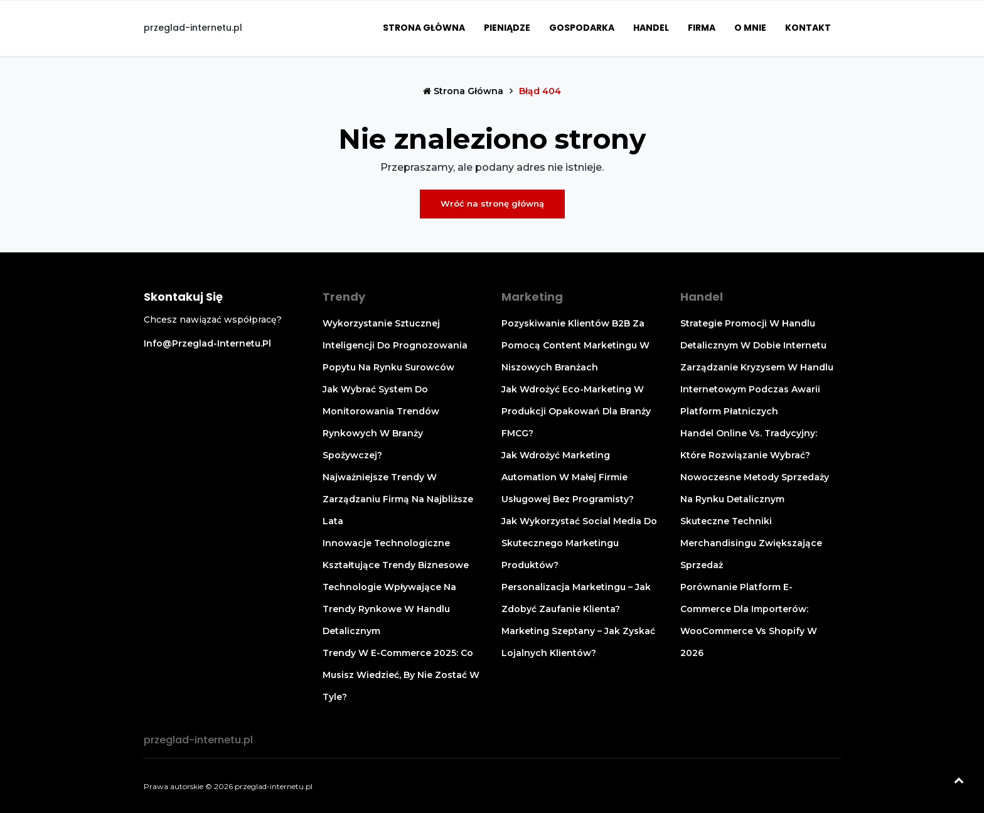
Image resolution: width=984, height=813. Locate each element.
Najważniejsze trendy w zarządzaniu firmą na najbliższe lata (398, 499)
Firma (701, 27)
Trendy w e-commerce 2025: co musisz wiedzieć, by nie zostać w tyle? (401, 675)
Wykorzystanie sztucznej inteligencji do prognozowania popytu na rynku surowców (395, 345)
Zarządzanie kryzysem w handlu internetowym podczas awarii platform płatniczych (756, 389)
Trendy (344, 296)
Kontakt (808, 27)
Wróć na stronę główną (492, 203)
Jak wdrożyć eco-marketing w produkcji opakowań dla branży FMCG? (576, 411)
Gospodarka (581, 27)
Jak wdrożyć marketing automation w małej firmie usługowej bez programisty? (567, 477)
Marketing (532, 296)
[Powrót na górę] (958, 781)
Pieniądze (507, 27)
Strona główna (424, 27)
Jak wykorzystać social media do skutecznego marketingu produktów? (579, 543)
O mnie (750, 27)
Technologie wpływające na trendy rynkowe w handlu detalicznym (389, 609)
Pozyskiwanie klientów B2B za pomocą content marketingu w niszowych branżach (575, 345)
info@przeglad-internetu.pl (207, 343)
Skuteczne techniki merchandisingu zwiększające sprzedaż (751, 543)
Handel (651, 27)
